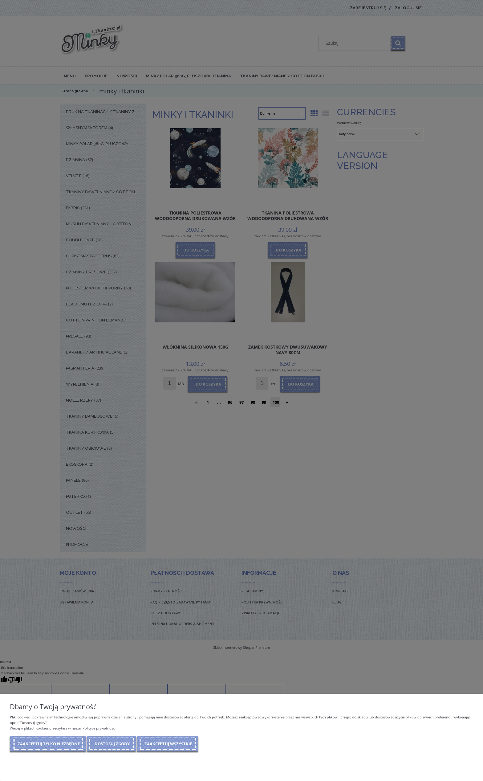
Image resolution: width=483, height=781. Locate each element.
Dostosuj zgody (112, 743)
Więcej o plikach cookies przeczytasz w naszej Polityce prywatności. (63, 728)
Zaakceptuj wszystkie (168, 743)
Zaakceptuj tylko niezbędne (49, 743)
